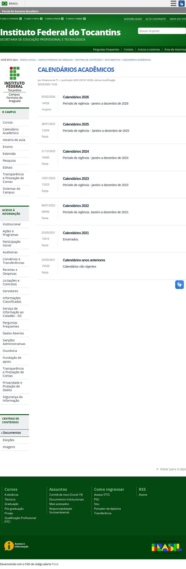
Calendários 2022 (76, 206)
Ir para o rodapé (76, 18)
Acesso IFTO (102, 495)
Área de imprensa (175, 49)
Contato (128, 49)
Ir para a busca (55, 18)
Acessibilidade (133, 18)
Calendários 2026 (76, 97)
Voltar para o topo (173, 469)
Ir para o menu (33, 18)
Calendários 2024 (76, 151)
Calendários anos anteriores (84, 260)
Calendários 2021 (76, 233)
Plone (55, 564)
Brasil (13, 3)
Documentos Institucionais (66, 499)
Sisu (96, 504)
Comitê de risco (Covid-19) (66, 495)
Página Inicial (28, 59)
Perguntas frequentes (106, 49)
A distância (11, 495)
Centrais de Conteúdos (88, 59)
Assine (143, 495)
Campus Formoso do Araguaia (55, 59)
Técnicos (10, 499)
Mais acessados (59, 504)
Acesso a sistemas (149, 49)
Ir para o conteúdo (11, 18)
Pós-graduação (14, 509)
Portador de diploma (107, 509)
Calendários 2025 (76, 124)
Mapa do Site (178, 18)
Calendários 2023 (76, 178)
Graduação (12, 504)
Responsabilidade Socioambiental (60, 510)
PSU (96, 499)
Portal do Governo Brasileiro (20, 11)
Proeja (9, 513)
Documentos (112, 59)
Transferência (102, 513)
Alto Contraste (156, 18)
